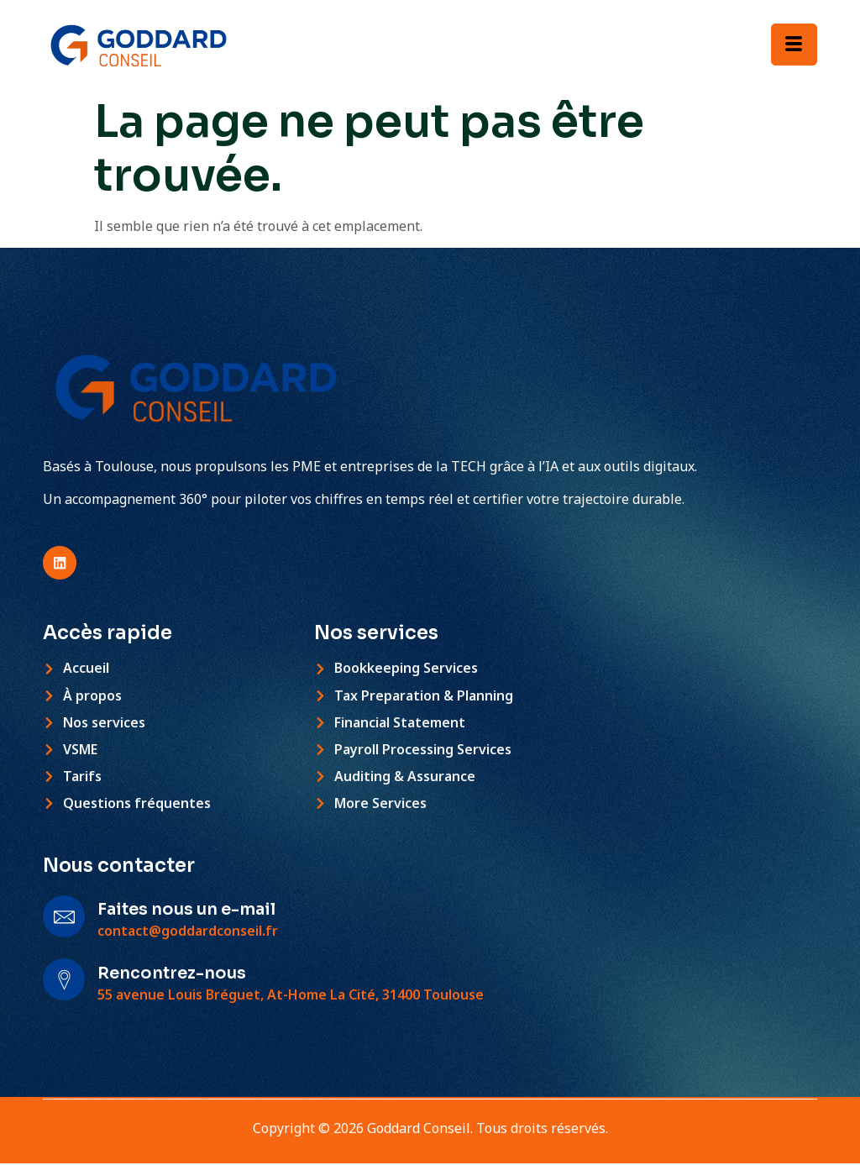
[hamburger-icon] (794, 45)
